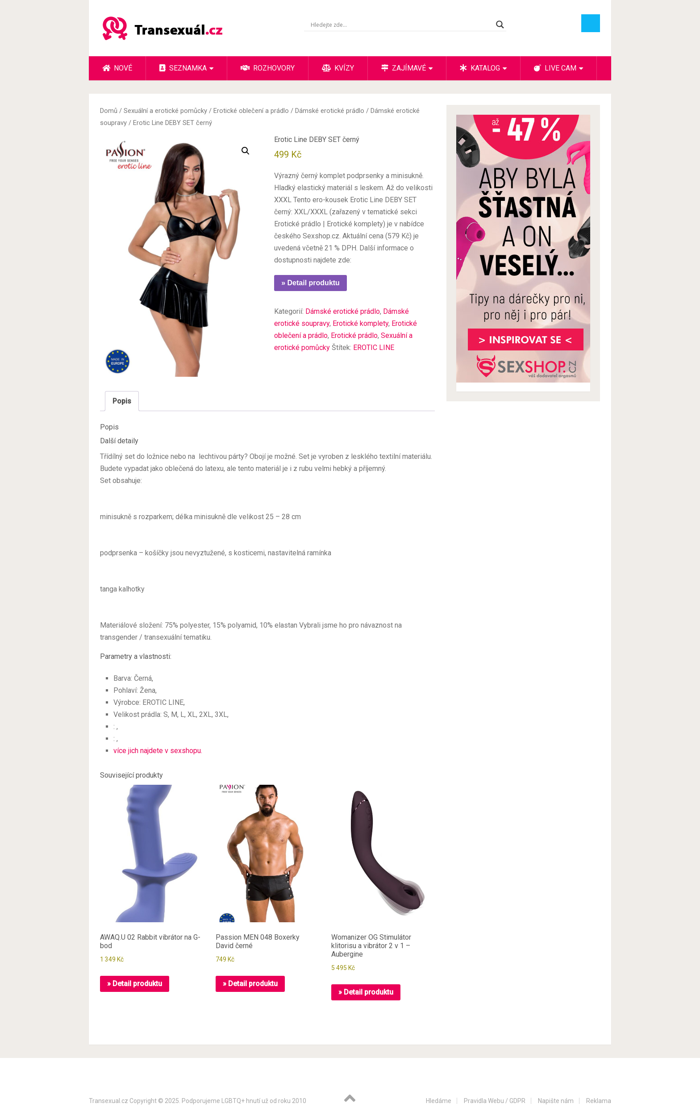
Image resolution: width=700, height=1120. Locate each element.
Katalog (480, 68)
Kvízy (338, 68)
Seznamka (183, 68)
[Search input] (401, 24)
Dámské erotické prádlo (329, 111)
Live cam (555, 68)
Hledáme (438, 1100)
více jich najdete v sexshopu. (157, 750)
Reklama (598, 1100)
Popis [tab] (121, 401)
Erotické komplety (360, 323)
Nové (117, 68)
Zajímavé (403, 68)
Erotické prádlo (354, 335)
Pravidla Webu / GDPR (494, 1100)
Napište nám (556, 1100)
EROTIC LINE (373, 347)
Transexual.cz (108, 1100)
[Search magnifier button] (500, 24)
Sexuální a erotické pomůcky (165, 111)
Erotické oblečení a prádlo (251, 111)
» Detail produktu (310, 283)
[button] (246, 151)
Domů (108, 111)
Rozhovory (268, 68)
